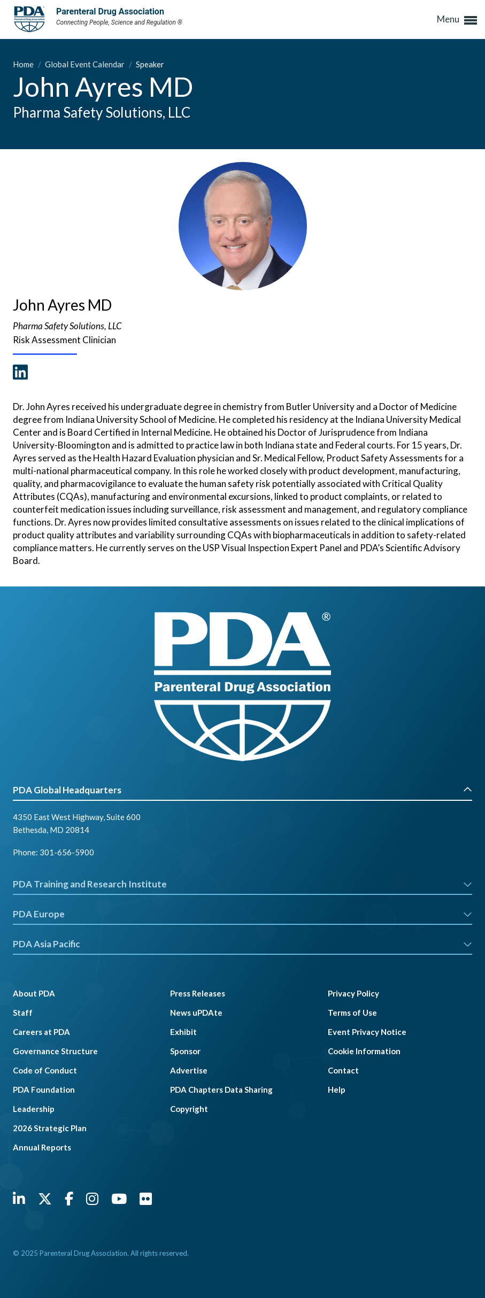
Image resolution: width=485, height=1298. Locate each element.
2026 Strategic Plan (50, 1128)
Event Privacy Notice (367, 1032)
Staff (23, 1012)
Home (24, 64)
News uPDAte (196, 1012)
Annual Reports (42, 1147)
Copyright (189, 1109)
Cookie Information (364, 1051)
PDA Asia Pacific (242, 943)
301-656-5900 (67, 852)
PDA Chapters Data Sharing (221, 1089)
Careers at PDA (41, 1032)
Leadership (34, 1109)
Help (336, 1089)
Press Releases (197, 993)
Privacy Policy (353, 993)
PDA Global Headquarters (242, 789)
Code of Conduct (45, 1070)
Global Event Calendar (85, 64)
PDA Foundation (44, 1089)
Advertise (188, 1070)
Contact (343, 1070)
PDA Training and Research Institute (242, 884)
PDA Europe (242, 914)
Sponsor (185, 1051)
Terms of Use (352, 1012)
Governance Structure (55, 1051)
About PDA (34, 993)
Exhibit (183, 1032)
